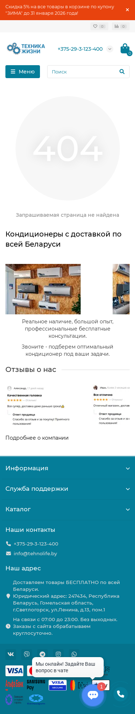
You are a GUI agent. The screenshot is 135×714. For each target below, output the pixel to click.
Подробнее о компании (37, 438)
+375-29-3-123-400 (80, 49)
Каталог (67, 509)
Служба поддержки (67, 488)
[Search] (88, 71)
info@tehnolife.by (35, 553)
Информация (67, 468)
